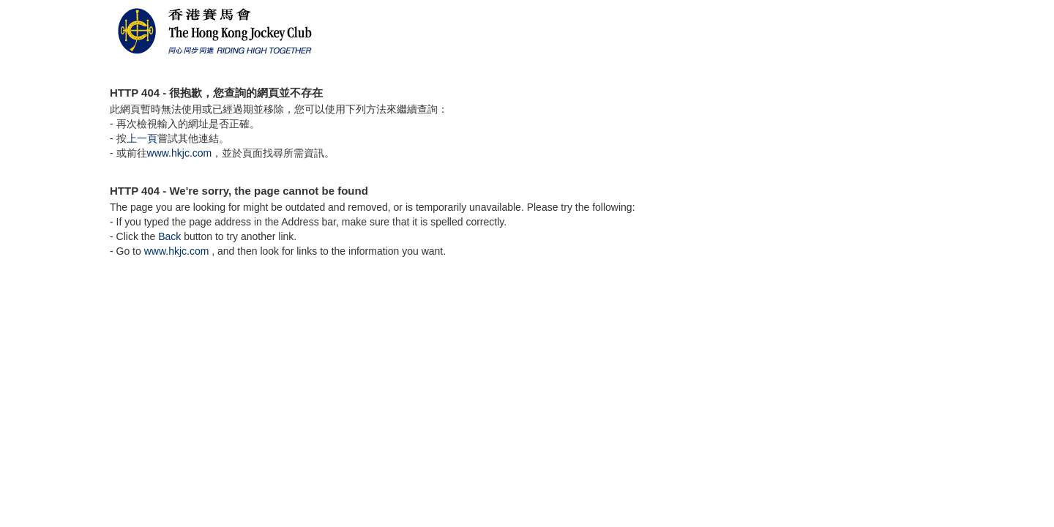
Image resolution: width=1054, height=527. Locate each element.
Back (169, 236)
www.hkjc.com (179, 153)
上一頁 (142, 138)
